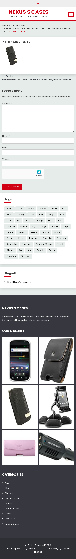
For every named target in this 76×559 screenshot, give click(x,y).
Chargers (9, 493)
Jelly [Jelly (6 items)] (34, 226)
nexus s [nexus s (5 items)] (45, 232)
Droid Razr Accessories (19, 281)
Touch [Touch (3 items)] (52, 250)
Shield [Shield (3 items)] (60, 244)
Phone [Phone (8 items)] (57, 232)
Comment (7, 103)
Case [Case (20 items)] (32, 214)
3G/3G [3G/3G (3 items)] (9, 208)
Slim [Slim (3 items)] (29, 250)
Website (6, 158)
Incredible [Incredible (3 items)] (11, 226)
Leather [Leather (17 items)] (54, 226)
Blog (7, 488)
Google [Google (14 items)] (40, 220)
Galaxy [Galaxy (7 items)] (28, 220)
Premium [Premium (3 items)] (33, 238)
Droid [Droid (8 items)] (9, 220)
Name (6, 136)
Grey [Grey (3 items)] (50, 220)
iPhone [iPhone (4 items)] (23, 226)
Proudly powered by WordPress (23, 548)
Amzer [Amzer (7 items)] (31, 208)
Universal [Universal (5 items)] (25, 256)
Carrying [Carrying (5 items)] (20, 214)
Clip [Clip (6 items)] (62, 214)
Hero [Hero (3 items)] (60, 220)
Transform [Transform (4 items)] (11, 256)
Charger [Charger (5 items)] (51, 214)
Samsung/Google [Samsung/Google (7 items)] (44, 244)
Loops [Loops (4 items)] (66, 226)
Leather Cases (12, 508)
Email (5, 147)
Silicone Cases (12, 523)
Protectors (10, 518)
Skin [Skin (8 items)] (20, 250)
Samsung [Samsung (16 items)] (26, 244)
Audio (8, 482)
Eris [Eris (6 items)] (18, 220)
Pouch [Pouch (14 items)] (21, 238)
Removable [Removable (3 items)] (12, 244)
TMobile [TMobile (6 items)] (40, 250)
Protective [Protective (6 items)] (47, 238)
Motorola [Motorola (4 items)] (22, 232)
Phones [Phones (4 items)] (10, 238)
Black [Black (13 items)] (9, 214)
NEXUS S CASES (15, 308)
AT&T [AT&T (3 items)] (54, 208)
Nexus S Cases (28, 12)
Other (8, 513)
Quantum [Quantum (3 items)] (61, 238)
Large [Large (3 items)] (43, 226)
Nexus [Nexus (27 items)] (34, 232)
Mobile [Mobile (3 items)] (10, 232)
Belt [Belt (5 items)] (64, 208)
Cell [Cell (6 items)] (41, 214)
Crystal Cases (12, 498)
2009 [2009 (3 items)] (20, 208)
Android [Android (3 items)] (42, 208)
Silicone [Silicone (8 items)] (10, 250)
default (8, 503)
